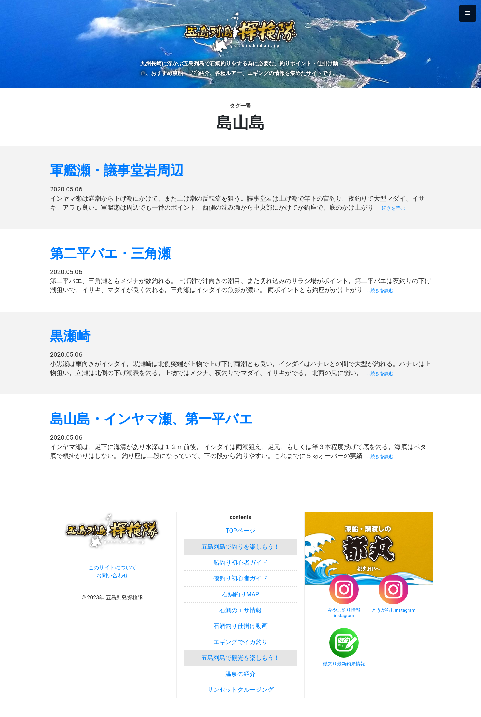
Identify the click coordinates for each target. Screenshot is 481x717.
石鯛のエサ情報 (240, 610)
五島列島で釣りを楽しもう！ (240, 546)
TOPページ (240, 530)
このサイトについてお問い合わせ (112, 571)
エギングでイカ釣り (240, 642)
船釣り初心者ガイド (240, 562)
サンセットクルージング (240, 689)
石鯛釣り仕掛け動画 (240, 626)
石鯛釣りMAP (240, 594)
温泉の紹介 (240, 674)
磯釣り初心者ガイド (240, 578)
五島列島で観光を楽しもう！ (240, 657)
